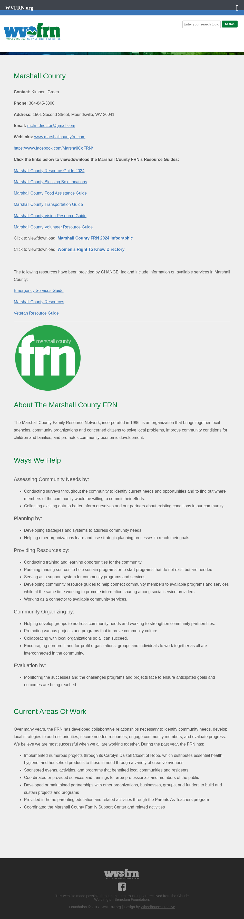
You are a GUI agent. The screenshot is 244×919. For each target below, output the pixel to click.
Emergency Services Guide (39, 290)
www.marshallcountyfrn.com (59, 137)
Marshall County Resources (39, 302)
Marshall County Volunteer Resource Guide (53, 227)
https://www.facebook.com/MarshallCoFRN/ (53, 148)
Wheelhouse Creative (158, 907)
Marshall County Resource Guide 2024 (49, 171)
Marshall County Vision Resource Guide (50, 216)
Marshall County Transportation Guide (48, 204)
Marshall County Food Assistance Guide (50, 193)
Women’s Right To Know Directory (90, 249)
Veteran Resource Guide (36, 313)
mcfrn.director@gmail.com (51, 125)
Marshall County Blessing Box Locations (50, 182)
